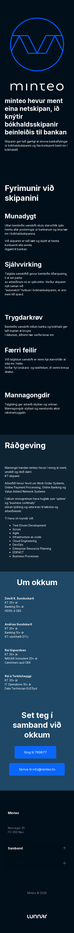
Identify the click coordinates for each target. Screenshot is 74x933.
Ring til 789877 (35, 752)
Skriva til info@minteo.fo (37, 769)
